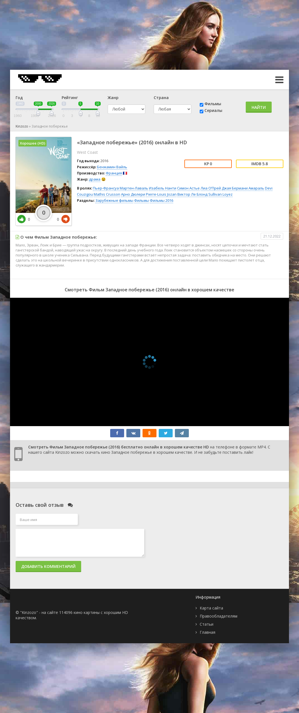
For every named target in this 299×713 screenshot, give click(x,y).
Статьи (206, 624)
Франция (114, 173)
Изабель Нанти (162, 188)
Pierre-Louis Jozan (161, 194)
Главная (207, 632)
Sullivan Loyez (220, 194)
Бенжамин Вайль (112, 166)
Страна (161, 97)
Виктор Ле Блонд (192, 194)
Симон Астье (188, 188)
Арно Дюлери (133, 194)
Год (19, 97)
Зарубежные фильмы (114, 200)
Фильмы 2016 (161, 200)
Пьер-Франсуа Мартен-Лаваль (120, 188)
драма (94, 179)
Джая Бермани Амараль (243, 188)
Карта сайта (211, 608)
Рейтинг (70, 97)
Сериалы (213, 110)
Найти (259, 107)
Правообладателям (218, 616)
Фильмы (212, 103)
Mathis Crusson (107, 194)
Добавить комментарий (48, 566)
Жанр (113, 97)
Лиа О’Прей (211, 188)
